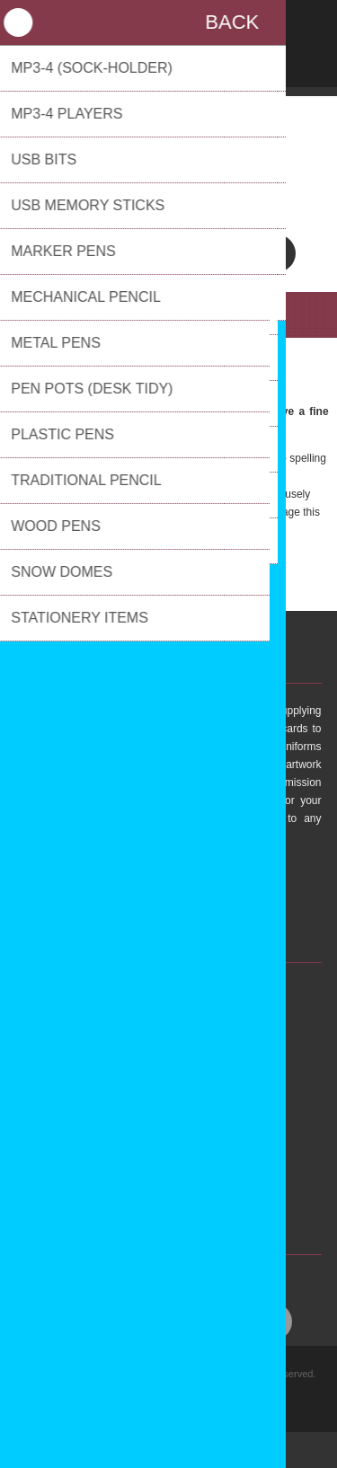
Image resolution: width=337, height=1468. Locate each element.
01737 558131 (169, 207)
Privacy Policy (130, 1155)
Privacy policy (171, 1384)
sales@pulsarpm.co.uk (169, 189)
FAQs (109, 1110)
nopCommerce (196, 1404)
